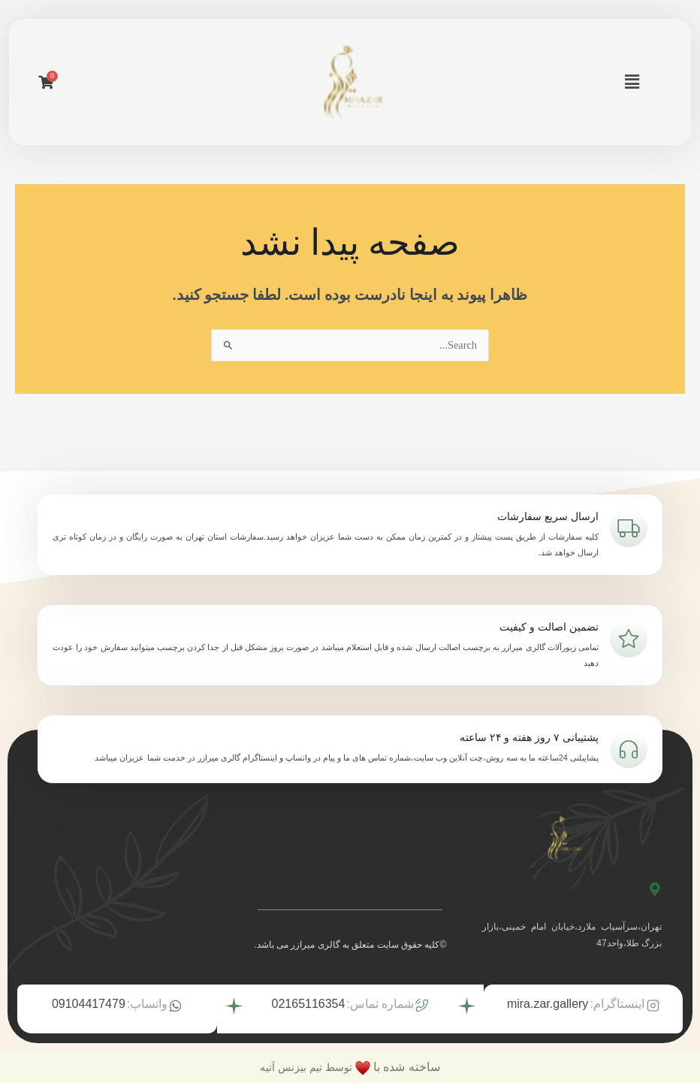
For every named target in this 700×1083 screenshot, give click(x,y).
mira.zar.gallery (547, 1003)
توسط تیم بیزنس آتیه (306, 1066)
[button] (634, 82)
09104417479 (88, 1003)
